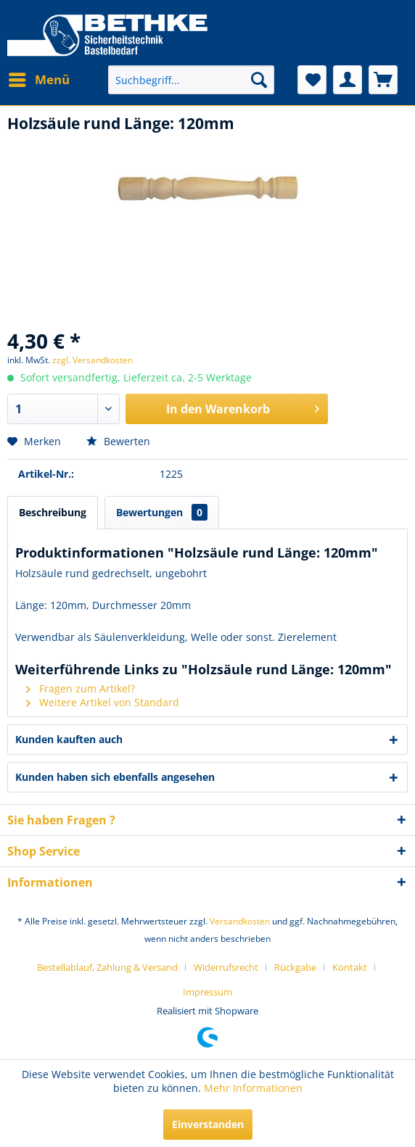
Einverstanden (208, 1124)
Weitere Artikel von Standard (102, 702)
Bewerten (118, 441)
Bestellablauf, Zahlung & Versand (107, 967)
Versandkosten (240, 921)
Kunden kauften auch (69, 739)
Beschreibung (52, 512)
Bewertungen (162, 512)
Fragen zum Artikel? (80, 688)
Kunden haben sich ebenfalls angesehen (115, 777)
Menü (39, 78)
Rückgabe (295, 967)
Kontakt (349, 967)
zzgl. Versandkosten (92, 360)
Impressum (207, 991)
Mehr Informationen (253, 1088)
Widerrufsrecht (226, 967)
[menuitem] (38, 79)
